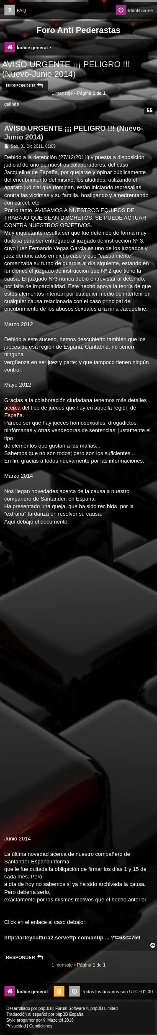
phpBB (45, 1008)
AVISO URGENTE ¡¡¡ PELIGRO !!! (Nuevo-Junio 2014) (66, 69)
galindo (11, 104)
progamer (26, 1020)
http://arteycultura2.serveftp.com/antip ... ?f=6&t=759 (72, 937)
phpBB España (69, 1014)
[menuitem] (15, 11)
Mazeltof (55, 1020)
